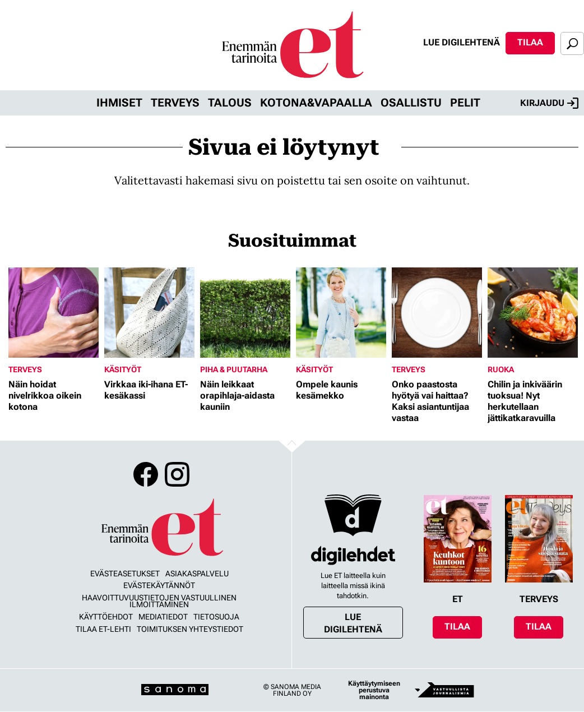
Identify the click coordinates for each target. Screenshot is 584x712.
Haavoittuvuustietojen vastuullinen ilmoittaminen (159, 601)
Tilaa (530, 42)
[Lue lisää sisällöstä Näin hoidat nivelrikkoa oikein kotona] (53, 312)
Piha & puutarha (233, 369)
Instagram (177, 474)
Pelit (465, 102)
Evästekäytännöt (159, 585)
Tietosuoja (216, 616)
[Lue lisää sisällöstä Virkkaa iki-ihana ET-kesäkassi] (149, 312)
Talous (230, 102)
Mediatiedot (163, 616)
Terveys (175, 102)
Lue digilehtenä (461, 42)
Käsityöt (122, 369)
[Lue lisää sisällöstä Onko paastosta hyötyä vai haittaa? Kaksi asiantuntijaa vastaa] (437, 312)
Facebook (145, 474)
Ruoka (501, 369)
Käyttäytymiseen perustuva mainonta (374, 690)
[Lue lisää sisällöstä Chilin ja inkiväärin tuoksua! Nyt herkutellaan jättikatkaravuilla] (533, 312)
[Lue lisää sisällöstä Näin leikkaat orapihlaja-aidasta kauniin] (245, 312)
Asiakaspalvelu (197, 573)
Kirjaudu (549, 103)
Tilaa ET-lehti (103, 629)
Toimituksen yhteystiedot (190, 629)
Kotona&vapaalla (316, 102)
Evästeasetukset (125, 573)
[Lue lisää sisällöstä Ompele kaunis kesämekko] (341, 312)
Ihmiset (119, 102)
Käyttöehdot (106, 616)
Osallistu (411, 102)
